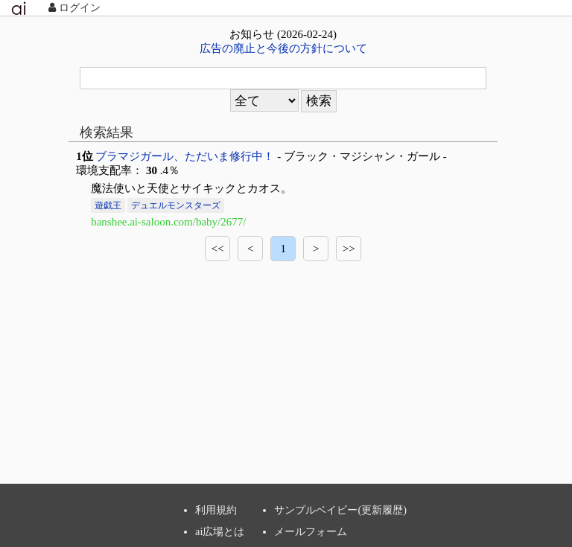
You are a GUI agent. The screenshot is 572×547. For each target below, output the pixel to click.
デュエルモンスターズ (175, 205)
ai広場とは (219, 531)
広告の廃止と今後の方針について (283, 48)
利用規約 (216, 510)
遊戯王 (108, 205)
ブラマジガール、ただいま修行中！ (184, 156)
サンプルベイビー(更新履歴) (340, 510)
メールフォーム (310, 531)
